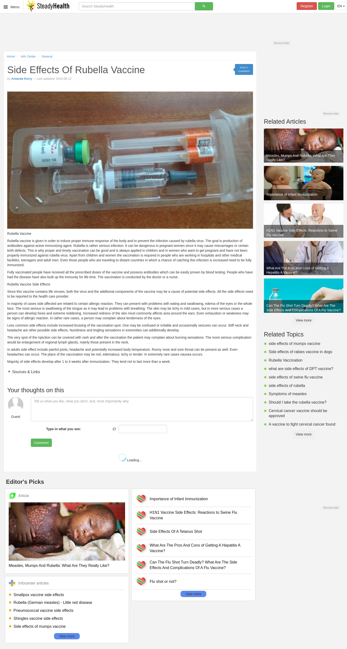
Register (306, 6)
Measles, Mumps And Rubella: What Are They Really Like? (59, 565)
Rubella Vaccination (285, 360)
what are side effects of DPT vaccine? (301, 369)
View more (67, 636)
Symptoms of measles (288, 394)
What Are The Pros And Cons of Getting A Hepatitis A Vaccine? (195, 548)
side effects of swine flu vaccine (296, 377)
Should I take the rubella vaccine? (298, 402)
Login (326, 6)
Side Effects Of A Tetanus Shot (176, 531)
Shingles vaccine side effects (38, 618)
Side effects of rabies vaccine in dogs (300, 352)
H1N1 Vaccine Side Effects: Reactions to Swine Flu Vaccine (193, 515)
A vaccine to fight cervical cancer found (302, 424)
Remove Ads (281, 43)
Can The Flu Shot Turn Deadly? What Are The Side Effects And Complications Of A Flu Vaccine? (193, 565)
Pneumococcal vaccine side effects (43, 610)
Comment (41, 443)
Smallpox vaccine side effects (38, 595)
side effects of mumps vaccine (294, 344)
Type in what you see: (63, 429)
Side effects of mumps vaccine (39, 626)
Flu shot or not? (163, 581)
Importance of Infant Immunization (179, 499)
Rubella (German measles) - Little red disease (52, 602)
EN (341, 6)
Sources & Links (25, 372)
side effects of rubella (287, 386)
